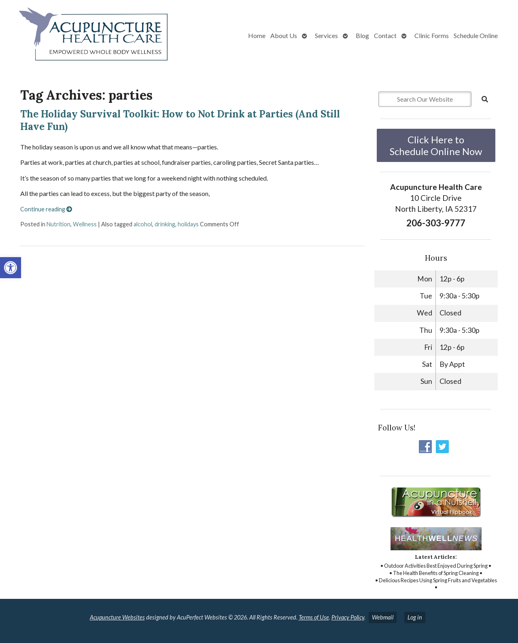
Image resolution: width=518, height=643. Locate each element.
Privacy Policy (347, 617)
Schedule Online (476, 35)
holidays (188, 224)
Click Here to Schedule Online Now (436, 145)
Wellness (85, 224)
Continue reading (46, 209)
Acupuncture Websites (117, 617)
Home (256, 35)
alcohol (143, 224)
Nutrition (58, 224)
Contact (385, 35)
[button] (10, 267)
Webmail (382, 617)
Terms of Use (314, 617)
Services (326, 35)
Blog (362, 35)
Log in (415, 617)
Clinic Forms (431, 35)
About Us (283, 35)
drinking (165, 224)
